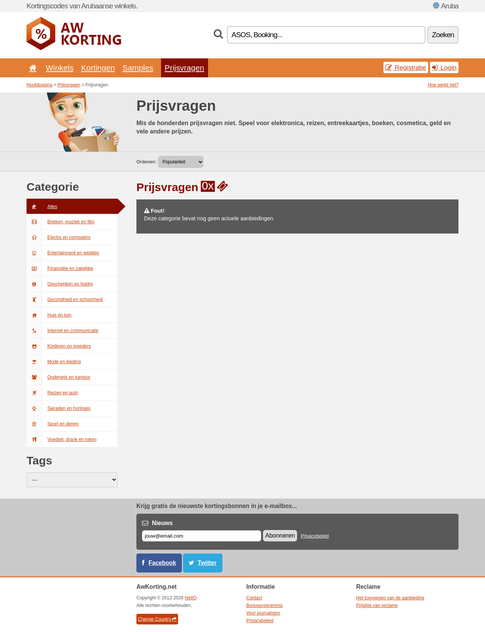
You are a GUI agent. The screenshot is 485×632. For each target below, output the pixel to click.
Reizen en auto (52, 392)
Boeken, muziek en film (60, 221)
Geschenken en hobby (60, 284)
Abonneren (280, 535)
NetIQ (191, 598)
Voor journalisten (263, 613)
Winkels (60, 67)
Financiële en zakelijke (60, 268)
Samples (137, 67)
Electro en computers (58, 237)
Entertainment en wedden (63, 252)
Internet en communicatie (63, 330)
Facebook (162, 563)
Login (444, 67)
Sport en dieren (52, 423)
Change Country (157, 619)
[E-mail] (201, 535)
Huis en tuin (49, 315)
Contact (254, 598)
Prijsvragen (184, 67)
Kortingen (98, 67)
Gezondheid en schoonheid (65, 299)
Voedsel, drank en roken (61, 439)
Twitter (207, 563)
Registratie (405, 67)
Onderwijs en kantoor (58, 377)
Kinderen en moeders (59, 346)
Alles (42, 206)
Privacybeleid (315, 536)
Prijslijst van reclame (376, 605)
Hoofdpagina (39, 85)
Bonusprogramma (264, 605)
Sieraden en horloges (59, 408)
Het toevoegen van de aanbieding (390, 598)
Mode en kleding (54, 361)
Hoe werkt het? (443, 85)
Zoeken (443, 35)
